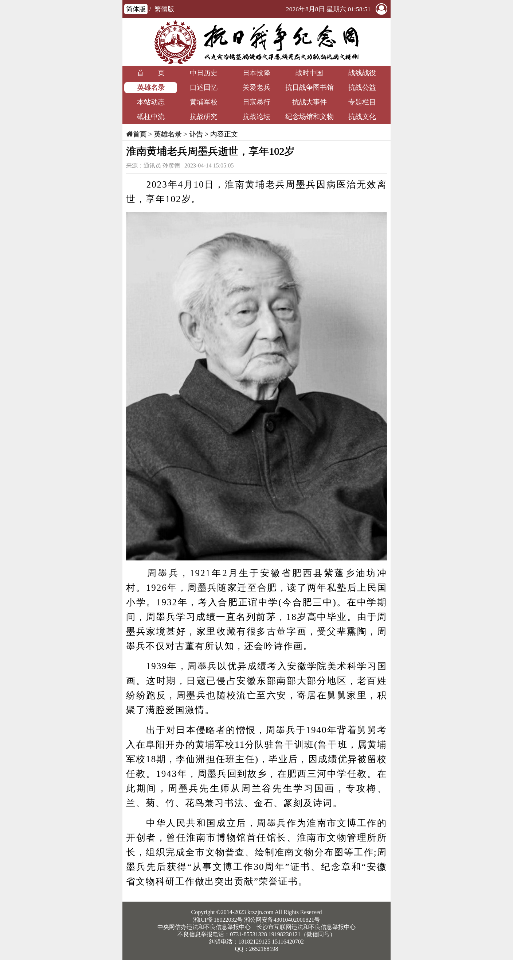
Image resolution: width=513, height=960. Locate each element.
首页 (139, 134)
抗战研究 (204, 116)
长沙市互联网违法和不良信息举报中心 (306, 927)
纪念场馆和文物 (309, 116)
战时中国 (309, 73)
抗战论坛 (256, 116)
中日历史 (204, 73)
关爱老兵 (256, 87)
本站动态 (151, 102)
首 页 (151, 73)
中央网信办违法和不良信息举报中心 (204, 927)
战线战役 (362, 73)
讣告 (196, 134)
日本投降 (256, 73)
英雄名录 (151, 87)
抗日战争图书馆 (309, 87)
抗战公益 (362, 87)
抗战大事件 (309, 102)
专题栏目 (362, 102)
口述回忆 (204, 87)
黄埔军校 (204, 102)
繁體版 (164, 9)
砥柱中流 (151, 116)
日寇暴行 (256, 102)
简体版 (136, 9)
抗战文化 (362, 116)
